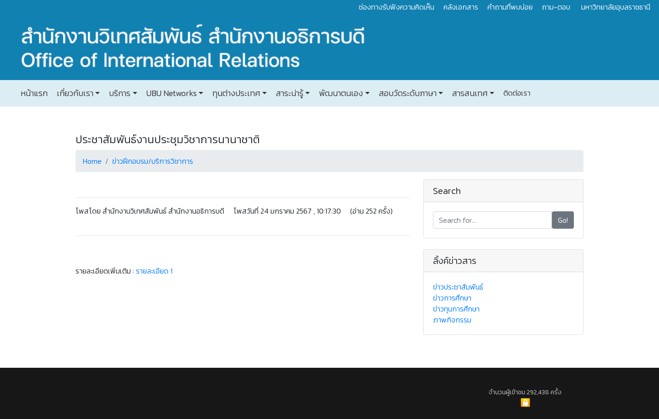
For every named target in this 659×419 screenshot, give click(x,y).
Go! (563, 220)
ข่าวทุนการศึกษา (456, 308)
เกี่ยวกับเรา (74, 93)
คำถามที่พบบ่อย (510, 6)
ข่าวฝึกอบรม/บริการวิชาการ (152, 161)
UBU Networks (171, 93)
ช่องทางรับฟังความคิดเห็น (396, 6)
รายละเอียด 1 (154, 270)
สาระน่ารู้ (288, 93)
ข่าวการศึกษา (452, 297)
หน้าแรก (34, 93)
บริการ (118, 93)
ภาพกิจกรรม (452, 319)
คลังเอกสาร (460, 6)
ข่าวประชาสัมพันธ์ (458, 286)
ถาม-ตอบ (556, 6)
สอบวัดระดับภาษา (407, 93)
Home (92, 161)
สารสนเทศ (468, 93)
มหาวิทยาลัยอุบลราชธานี (615, 6)
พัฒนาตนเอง (340, 93)
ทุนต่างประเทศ (235, 93)
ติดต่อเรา (516, 92)
